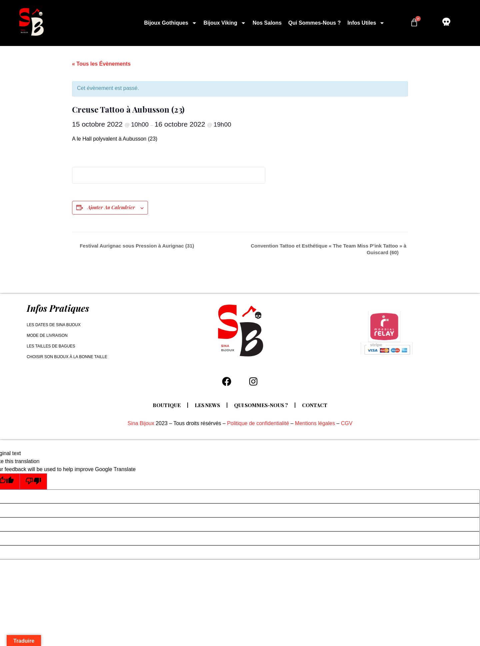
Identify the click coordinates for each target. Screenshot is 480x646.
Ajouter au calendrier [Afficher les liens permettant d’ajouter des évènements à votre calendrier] (111, 207)
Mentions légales (315, 423)
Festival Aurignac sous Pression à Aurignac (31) (136, 246)
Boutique (166, 405)
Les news (207, 405)
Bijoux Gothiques (170, 23)
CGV (347, 423)
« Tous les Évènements (101, 64)
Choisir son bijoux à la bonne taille (67, 356)
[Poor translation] (33, 481)
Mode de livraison (47, 335)
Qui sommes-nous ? (314, 23)
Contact (315, 405)
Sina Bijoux (141, 423)
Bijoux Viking (225, 23)
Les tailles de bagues (51, 346)
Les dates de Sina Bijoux (54, 325)
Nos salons (267, 23)
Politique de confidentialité (258, 423)
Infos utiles (366, 23)
